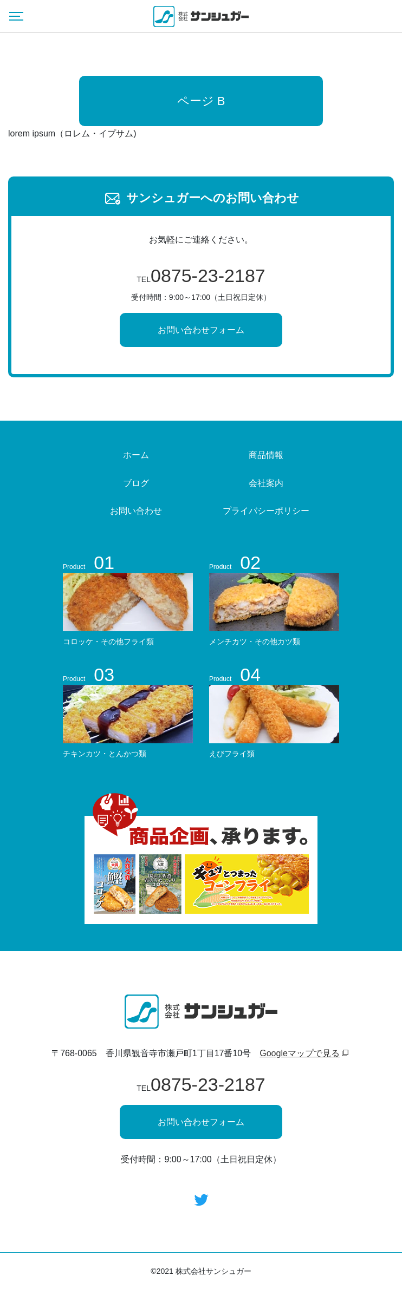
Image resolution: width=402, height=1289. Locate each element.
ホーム (136, 455)
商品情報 (266, 455)
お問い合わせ (136, 510)
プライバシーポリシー (266, 510)
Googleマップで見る (300, 1053)
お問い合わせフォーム (201, 330)
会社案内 (266, 483)
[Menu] (16, 16)
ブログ (136, 483)
